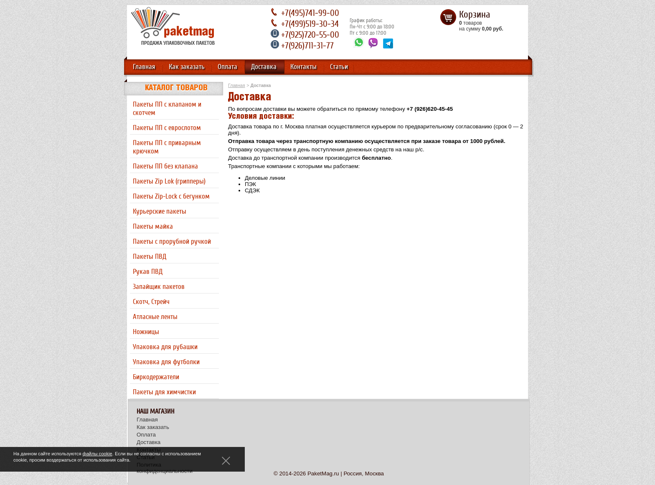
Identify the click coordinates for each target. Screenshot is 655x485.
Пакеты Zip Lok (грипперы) (169, 181)
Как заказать (187, 67)
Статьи (339, 67)
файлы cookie (97, 453)
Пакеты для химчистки (164, 392)
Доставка (264, 67)
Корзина (474, 14)
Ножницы (146, 332)
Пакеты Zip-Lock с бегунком (171, 196)
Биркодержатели (156, 377)
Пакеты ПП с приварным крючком (167, 147)
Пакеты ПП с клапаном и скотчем (167, 108)
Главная (144, 67)
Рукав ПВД (147, 272)
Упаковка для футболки (166, 362)
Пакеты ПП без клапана (165, 166)
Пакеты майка (153, 226)
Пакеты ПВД (149, 257)
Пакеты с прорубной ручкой (172, 241)
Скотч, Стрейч (151, 302)
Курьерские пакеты (159, 211)
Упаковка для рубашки (165, 347)
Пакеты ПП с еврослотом (167, 128)
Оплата (227, 67)
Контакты (303, 67)
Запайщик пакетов (159, 287)
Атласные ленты (155, 317)
